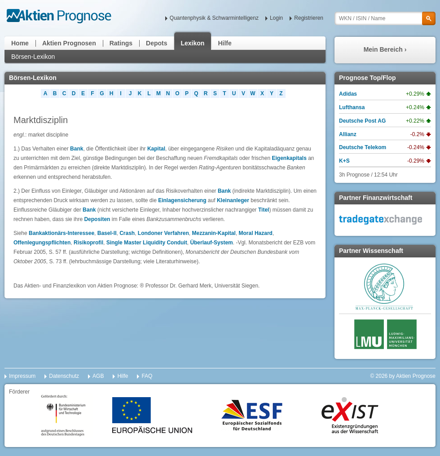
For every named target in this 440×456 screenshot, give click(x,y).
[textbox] (385, 18)
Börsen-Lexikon (33, 56)
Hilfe (224, 43)
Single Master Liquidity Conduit (146, 242)
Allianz (347, 134)
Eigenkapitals (289, 158)
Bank (76, 149)
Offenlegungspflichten (41, 242)
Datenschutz (64, 376)
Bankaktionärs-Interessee (61, 233)
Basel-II (107, 233)
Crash (127, 233)
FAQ (146, 376)
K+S (344, 161)
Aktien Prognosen (69, 43)
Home (20, 43)
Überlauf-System (211, 242)
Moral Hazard (256, 233)
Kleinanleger (233, 200)
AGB (98, 376)
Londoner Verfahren (163, 233)
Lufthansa (352, 107)
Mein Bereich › (385, 49)
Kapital (156, 149)
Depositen (97, 219)
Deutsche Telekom (362, 147)
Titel (263, 210)
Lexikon (193, 43)
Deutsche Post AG (362, 121)
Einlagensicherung (182, 200)
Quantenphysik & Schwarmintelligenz (214, 18)
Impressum (22, 376)
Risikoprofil (88, 242)
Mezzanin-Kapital (214, 233)
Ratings (121, 43)
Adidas (348, 94)
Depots (156, 43)
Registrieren (308, 18)
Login (276, 18)
